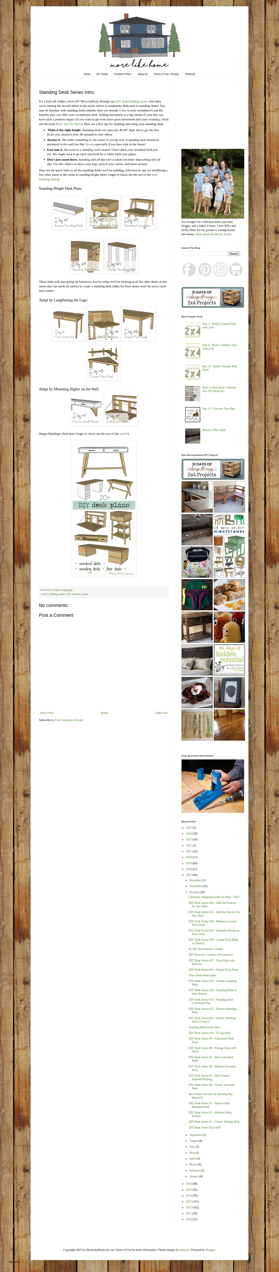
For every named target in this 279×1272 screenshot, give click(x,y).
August (194, 1140)
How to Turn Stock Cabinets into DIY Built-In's (219, 389)
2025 (189, 827)
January (194, 1176)
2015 (189, 1189)
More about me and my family (214, 234)
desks (62, 594)
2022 (189, 845)
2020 (189, 857)
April (192, 1158)
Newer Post (47, 713)
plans (85, 594)
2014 (189, 1195)
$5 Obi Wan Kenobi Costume (206, 949)
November (196, 886)
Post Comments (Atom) (69, 720)
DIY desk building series (132, 101)
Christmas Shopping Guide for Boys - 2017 (214, 897)
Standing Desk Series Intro (204, 1027)
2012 (189, 1207)
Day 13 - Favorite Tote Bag (218, 408)
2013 (189, 1201)
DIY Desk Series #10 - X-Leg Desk (209, 1033)
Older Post (161, 713)
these (88, 144)
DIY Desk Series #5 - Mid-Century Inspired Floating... (209, 1077)
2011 (189, 1213)
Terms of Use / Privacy (166, 74)
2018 (189, 869)
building (53, 594)
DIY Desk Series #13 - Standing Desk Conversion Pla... (211, 1001)
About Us (142, 74)
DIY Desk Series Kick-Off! (205, 1127)
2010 (189, 1219)
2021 (189, 851)
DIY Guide (102, 74)
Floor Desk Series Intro (202, 975)
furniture (76, 594)
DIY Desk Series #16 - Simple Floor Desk (213, 969)
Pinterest (190, 74)
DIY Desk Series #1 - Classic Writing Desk (214, 1121)
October (194, 892)
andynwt (185, 1249)
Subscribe (14, 1261)
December (195, 880)
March (193, 1164)
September (196, 1135)
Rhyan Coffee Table (214, 430)
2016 (189, 1183)
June (192, 1146)
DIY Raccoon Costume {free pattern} (211, 954)
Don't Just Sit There (68, 124)
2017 (189, 875)
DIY (68, 594)
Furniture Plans (122, 74)
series (123, 433)
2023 (189, 839)
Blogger (210, 1249)
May (192, 1152)
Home (87, 74)
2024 (189, 833)
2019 (189, 863)
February (195, 1170)
